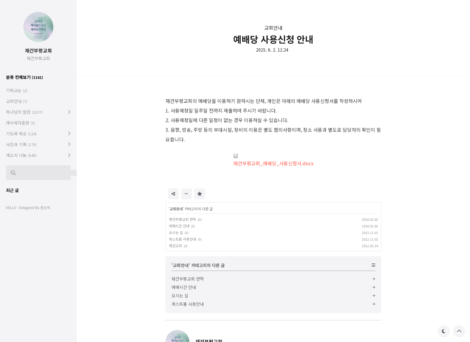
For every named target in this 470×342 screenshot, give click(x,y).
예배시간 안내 (179, 225)
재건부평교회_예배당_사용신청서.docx (273, 160)
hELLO (11, 207)
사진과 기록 (21, 144)
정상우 (45, 207)
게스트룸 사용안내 (182, 239)
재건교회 (175, 245)
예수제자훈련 (20, 123)
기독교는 (16, 90)
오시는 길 (176, 232)
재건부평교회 (38, 50)
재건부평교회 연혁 (182, 219)
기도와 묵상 (21, 133)
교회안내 (273, 27)
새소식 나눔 (21, 155)
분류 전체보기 (24, 77)
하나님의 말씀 (24, 112)
